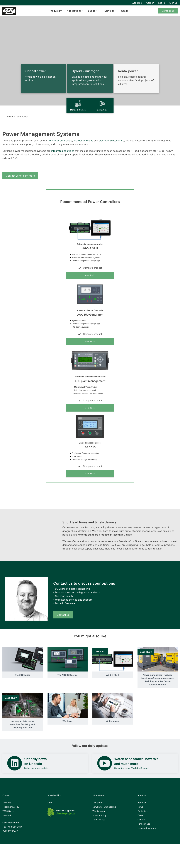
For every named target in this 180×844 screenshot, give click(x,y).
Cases (124, 10)
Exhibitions (143, 811)
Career (150, 2)
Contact (141, 819)
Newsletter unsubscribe (104, 806)
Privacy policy (99, 815)
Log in (161, 2)
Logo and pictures (147, 828)
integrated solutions (62, 150)
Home (10, 116)
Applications (74, 10)
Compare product (90, 268)
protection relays (83, 140)
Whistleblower (99, 811)
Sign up (173, 2)
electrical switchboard (111, 140)
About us (137, 2)
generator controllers (60, 140)
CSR (50, 802)
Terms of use (98, 819)
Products (54, 10)
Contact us (167, 10)
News (140, 806)
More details (90, 275)
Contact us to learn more (20, 175)
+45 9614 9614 (14, 827)
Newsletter (97, 802)
